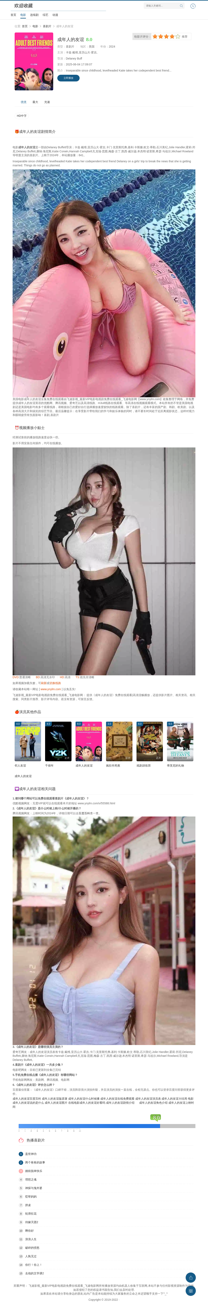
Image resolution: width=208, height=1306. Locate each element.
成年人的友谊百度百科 (27, 1098)
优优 (23, 102)
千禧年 (49, 765)
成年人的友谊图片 (56, 1102)
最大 (35, 102)
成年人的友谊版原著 (54, 1098)
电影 (23, 14)
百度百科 (84, 813)
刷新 (44, 683)
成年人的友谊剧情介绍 (120, 1102)
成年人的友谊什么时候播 (84, 1098)
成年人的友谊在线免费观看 (117, 1098)
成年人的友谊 (84, 765)
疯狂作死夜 (113, 765)
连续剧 (34, 14)
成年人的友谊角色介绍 (153, 1102)
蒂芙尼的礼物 (175, 765)
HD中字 (22, 115)
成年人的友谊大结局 (174, 1098)
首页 (13, 14)
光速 (47, 102)
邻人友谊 (20, 765)
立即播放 (68, 78)
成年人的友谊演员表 (148, 1098)
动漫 (55, 14)
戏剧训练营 (143, 765)
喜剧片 (47, 26)
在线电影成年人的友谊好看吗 (86, 1102)
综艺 (45, 14)
